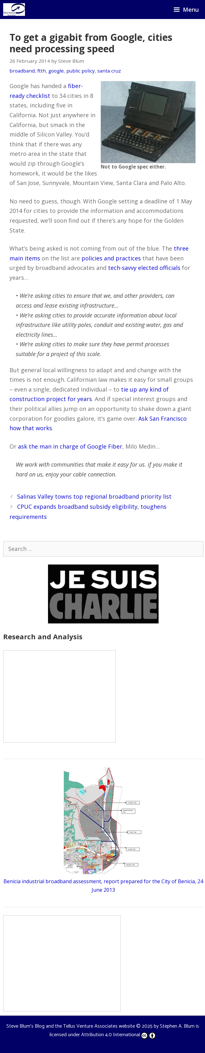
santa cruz (109, 70)
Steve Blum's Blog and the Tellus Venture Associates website (70, 1026)
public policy (80, 70)
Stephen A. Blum (177, 1026)
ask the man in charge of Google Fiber (70, 446)
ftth (41, 70)
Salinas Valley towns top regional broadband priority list (94, 496)
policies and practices (111, 258)
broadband (22, 70)
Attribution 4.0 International (118, 1035)
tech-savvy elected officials (144, 267)
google (56, 70)
